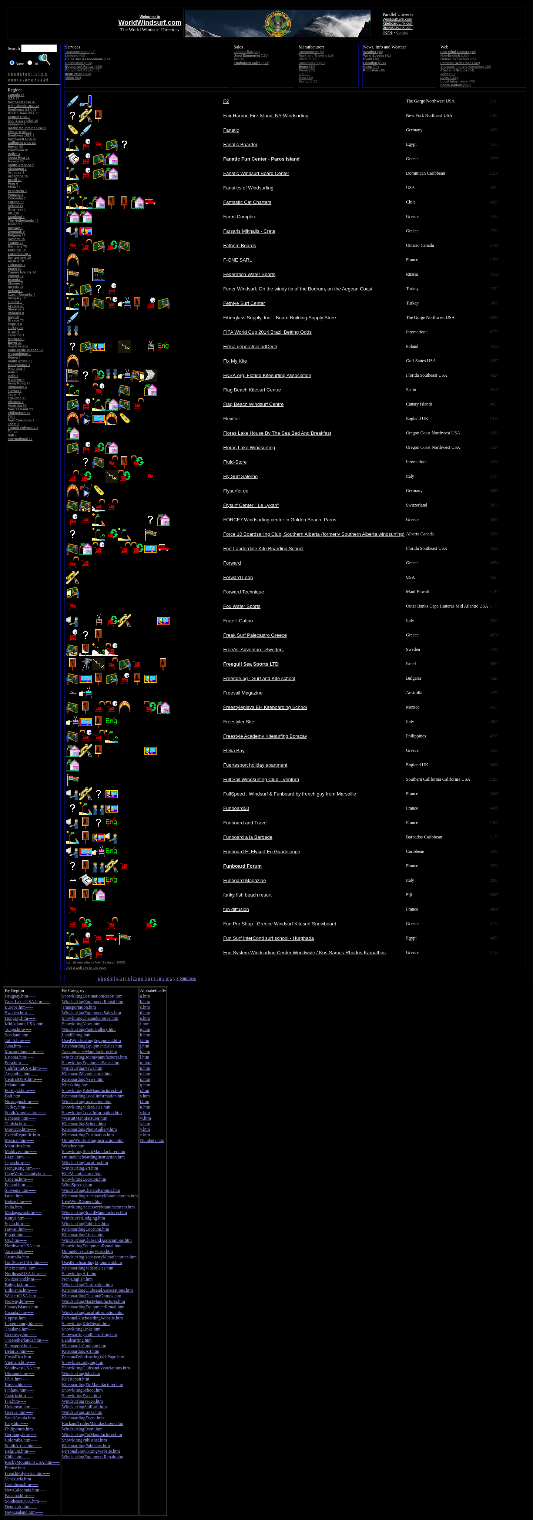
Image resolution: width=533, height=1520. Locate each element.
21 (15, 342)
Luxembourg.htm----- (24, 1323)
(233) (455, 85)
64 (22, 143)
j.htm (144, 1046)
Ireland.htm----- (19, 1084)
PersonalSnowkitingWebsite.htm (91, 1451)
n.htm (145, 1068)
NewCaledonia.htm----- (26, 1490)
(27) (80, 52)
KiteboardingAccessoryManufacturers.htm (100, 1195)
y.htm (145, 1129)
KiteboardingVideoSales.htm (87, 1268)
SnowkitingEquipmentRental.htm (91, 1245)
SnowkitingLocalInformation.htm (92, 1112)
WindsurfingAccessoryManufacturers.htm (99, 1257)
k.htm (145, 1051)
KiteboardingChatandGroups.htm (91, 1295)
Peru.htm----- (17, 1062)
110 (13, 213)
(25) (465, 66)
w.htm (145, 1118)
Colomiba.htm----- (21, 1440)
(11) (447, 74)
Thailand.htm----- (20, 1329)
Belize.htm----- (18, 1201)
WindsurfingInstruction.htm (86, 1101)
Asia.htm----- (17, 1046)
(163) (449, 78)
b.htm (145, 1001)
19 (19, 257)
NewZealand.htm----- (24, 1512)
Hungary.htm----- (20, 1018)
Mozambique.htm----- (24, 1051)
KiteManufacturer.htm (81, 1173)
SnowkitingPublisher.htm (84, 1440)
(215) (78, 63)
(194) (88, 59)
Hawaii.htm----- (19, 1229)
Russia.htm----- (18, 1384)
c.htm (145, 1007)
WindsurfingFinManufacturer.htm (92, 1434)
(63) (75, 55)
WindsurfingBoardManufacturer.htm (94, 1212)
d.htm (145, 1012)
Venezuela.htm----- (21, 1479)
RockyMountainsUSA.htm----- (32, 1462)
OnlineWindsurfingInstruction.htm (93, 1140)
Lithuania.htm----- (21, 1290)
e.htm (145, 1018)
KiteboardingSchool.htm (83, 1123)
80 (15, 146)
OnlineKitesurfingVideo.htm (87, 1251)
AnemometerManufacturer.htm (89, 1051)
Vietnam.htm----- (20, 1362)
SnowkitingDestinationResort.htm (92, 996)
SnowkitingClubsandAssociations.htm (96, 1368)
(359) (78, 74)
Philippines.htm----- (22, 1429)
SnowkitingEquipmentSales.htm (90, 1062)
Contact (402, 32)
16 (23, 120)
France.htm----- (18, 1467)
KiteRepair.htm (75, 1379)
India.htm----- (17, 1207)
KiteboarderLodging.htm (84, 1345)
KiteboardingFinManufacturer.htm (92, 1384)
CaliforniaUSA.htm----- (26, 1068)
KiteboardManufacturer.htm (86, 1073)
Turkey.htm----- (19, 1107)
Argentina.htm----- (21, 1073)
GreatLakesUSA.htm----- (27, 1001)
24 (22, 272)
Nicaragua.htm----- (21, 1101)
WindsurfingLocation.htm (85, 1162)
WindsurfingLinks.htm (82, 1412)
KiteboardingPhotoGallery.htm (89, 1129)
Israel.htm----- (17, 1195)
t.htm (144, 1101)
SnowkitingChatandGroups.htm (90, 1018)
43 (23, 106)
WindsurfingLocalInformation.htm (92, 1312)
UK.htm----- (16, 1240)
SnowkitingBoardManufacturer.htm (93, 1151)
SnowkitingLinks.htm (81, 1329)
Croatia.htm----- (19, 1179)
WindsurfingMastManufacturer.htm (93, 1301)
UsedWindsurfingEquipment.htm (91, 1040)
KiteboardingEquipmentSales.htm (92, 1046)
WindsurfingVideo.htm (82, 1401)
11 (19, 157)
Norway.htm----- (19, 1301)
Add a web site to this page (86, 967)
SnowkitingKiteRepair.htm (86, 1323)
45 (23, 220)
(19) (308, 59)
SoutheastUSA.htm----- (25, 1501)
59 (22, 109)
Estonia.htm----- (19, 1057)
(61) (312, 63)
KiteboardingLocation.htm (85, 1229)
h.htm (145, 1035)
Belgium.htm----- (20, 1451)
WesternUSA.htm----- (24, 1295)
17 (13, 98)
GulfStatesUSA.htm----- (26, 1262)
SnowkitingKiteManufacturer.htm (92, 1090)
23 (15, 328)
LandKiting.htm (76, 1035)
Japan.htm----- (17, 1162)
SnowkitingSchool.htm (82, 1390)
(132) (460, 63)
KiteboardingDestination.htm (88, 1134)
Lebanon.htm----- (20, 1118)
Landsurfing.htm (76, 1340)
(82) (83, 70)
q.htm (145, 1084)
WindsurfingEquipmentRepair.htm (92, 1456)
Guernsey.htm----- (21, 1334)
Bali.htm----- (16, 1096)
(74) (371, 66)
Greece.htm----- (19, 1412)
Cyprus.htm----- (19, 1318)
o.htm (145, 1073)
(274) (374, 63)
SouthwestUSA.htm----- (26, 1368)
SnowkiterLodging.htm (82, 1362)
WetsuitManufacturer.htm (84, 1118)
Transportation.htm (79, 1007)
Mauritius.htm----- (21, 1146)
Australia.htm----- (21, 1257)
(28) (374, 70)
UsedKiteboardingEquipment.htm (92, 1262)
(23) (247, 52)
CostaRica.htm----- (21, 1356)
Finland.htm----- (19, 1390)
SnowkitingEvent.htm (81, 1395)
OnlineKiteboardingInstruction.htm (93, 1157)
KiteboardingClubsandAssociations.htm (97, 1290)
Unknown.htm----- (21, 1406)
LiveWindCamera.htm (81, 1201)
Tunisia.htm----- (19, 1123)
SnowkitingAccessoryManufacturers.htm (98, 1207)
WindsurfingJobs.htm (81, 1373)
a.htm (145, 996)
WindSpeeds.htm (77, 1184)
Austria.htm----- (19, 1395)
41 (22, 102)
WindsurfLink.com (397, 19)
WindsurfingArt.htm (80, 1168)
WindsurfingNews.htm (82, 1068)
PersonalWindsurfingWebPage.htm (93, 1356)
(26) (458, 59)
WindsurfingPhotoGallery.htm (88, 1029)
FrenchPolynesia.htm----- (27, 1473)
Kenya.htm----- (18, 1218)
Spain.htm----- (17, 1223)
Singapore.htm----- (21, 1345)
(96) (371, 59)
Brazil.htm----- (18, 1157)
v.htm (145, 1112)
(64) (307, 66)
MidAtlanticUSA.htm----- (28, 1023)
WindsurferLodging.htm (83, 1218)
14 (16, 276)
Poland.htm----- (19, 1184)
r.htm (144, 1090)
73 (16, 320)
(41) (377, 55)
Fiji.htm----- (15, 1401)
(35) (309, 81)
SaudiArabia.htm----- (24, 1417)
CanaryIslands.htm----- (25, 1306)
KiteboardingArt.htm (80, 1351)
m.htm (145, 1062)
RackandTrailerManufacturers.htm (92, 1423)
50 (14, 180)
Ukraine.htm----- (19, 1373)
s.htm (145, 1096)
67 (22, 139)
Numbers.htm (152, 1140)
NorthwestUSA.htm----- (26, 1245)
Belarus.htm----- (19, 1351)
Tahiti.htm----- (17, 1040)
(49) (458, 52)
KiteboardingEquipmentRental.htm (93, 1306)
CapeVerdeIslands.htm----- (28, 1173)
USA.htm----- (17, 1379)
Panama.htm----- (19, 1495)
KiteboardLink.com (398, 23)
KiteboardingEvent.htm (83, 1417)
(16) (239, 59)
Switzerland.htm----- (23, 1279)
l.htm (144, 1057)
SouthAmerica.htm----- (25, 1112)
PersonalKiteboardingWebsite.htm (92, 1318)
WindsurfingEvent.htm (82, 1429)
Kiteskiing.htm (75, 1084)
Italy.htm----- (16, 1423)
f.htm (145, 1023)
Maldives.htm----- (21, 1151)
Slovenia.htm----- (20, 1190)
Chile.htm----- (17, 1456)
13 (25, 350)
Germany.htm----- (21, 1434)
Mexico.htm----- (19, 1140)
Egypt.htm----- (18, 1234)
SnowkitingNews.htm (81, 1023)
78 (17, 246)
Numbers (188, 978)
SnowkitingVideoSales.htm (86, 1107)
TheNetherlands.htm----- (26, 1340)
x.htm (145, 1123)
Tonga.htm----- (18, 1029)
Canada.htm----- (19, 1312)
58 (16, 95)
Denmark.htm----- (21, 1506)
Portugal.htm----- (20, 1090)
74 (15, 243)
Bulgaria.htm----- (20, 1284)
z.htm (145, 1134)
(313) (251, 63)
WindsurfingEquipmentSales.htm (91, 1012)
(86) (373, 52)
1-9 (45, 79)
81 (18, 150)
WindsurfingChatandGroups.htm (91, 1190)
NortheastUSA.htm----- (25, 1273)
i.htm (144, 1040)
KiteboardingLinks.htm (82, 1234)
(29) (305, 74)
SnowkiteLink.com (398, 28)
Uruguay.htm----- (20, 996)
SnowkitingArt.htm (79, 1273)
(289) (83, 66)
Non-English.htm (77, 1279)
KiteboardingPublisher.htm (86, 1445)
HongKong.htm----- (22, 1168)
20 (24, 113)
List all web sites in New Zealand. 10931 (96, 962)
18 (17, 250)
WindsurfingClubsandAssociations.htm (97, 1240)
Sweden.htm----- (19, 1012)
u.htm (145, 1107)
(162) (454, 55)
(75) (457, 81)
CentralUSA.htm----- (23, 1079)
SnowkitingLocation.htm (84, 1179)
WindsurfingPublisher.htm (85, 1223)
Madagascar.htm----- (23, 1212)
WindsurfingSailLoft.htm (84, 1406)
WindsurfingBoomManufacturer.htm (94, 1057)
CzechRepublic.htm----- (26, 1134)
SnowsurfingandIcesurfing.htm (89, 1334)
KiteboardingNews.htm (82, 1079)
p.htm (145, 1079)
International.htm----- (24, 1268)
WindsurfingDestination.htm (87, 1284)
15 (18, 176)
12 (17, 298)
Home (388, 32)
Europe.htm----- (19, 1007)
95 (13, 317)
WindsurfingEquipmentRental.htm (92, 1001)
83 (17, 405)
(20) (307, 70)
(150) (251, 55)
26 (16, 161)
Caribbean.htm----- (21, 1484)
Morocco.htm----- (20, 1129)
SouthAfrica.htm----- (23, 1445)
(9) (311, 52)
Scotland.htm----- (20, 1035)
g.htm (145, 1029)
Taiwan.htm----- (19, 1251)
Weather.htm (73, 1146)
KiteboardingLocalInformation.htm (93, 1096)
